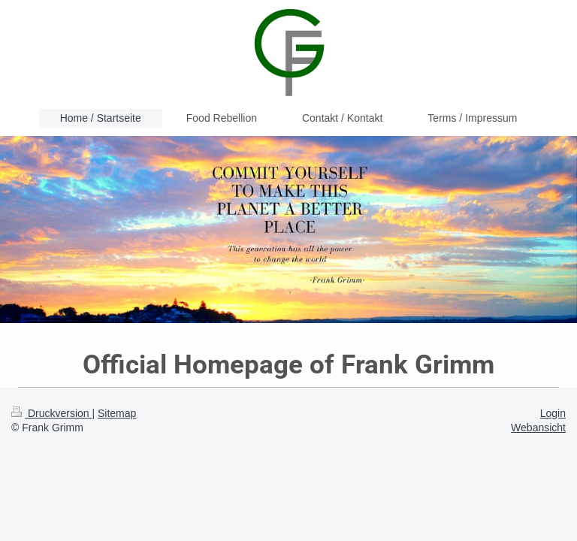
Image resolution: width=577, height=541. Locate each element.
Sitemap (117, 413)
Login (553, 413)
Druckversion (51, 413)
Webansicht (538, 428)
